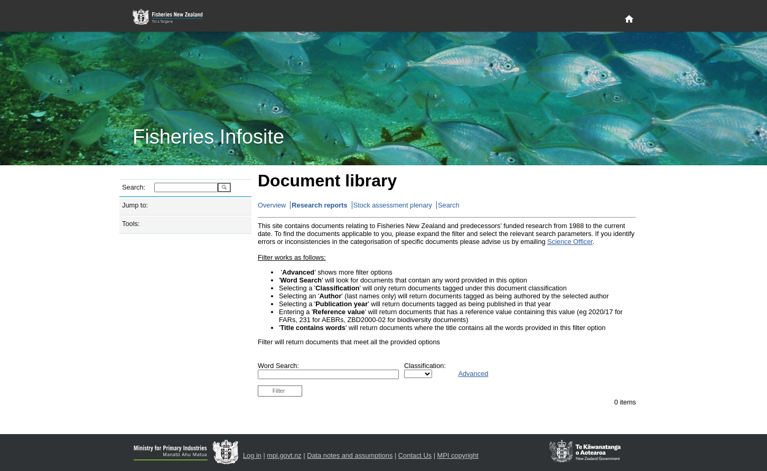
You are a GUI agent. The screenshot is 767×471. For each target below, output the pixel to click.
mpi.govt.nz (284, 455)
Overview (272, 205)
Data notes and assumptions (349, 455)
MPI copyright (458, 455)
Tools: (130, 224)
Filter (279, 391)
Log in (252, 455)
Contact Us (415, 455)
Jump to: (135, 205)
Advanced (473, 374)
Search (449, 205)
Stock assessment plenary (392, 205)
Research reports (319, 205)
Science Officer (570, 242)
